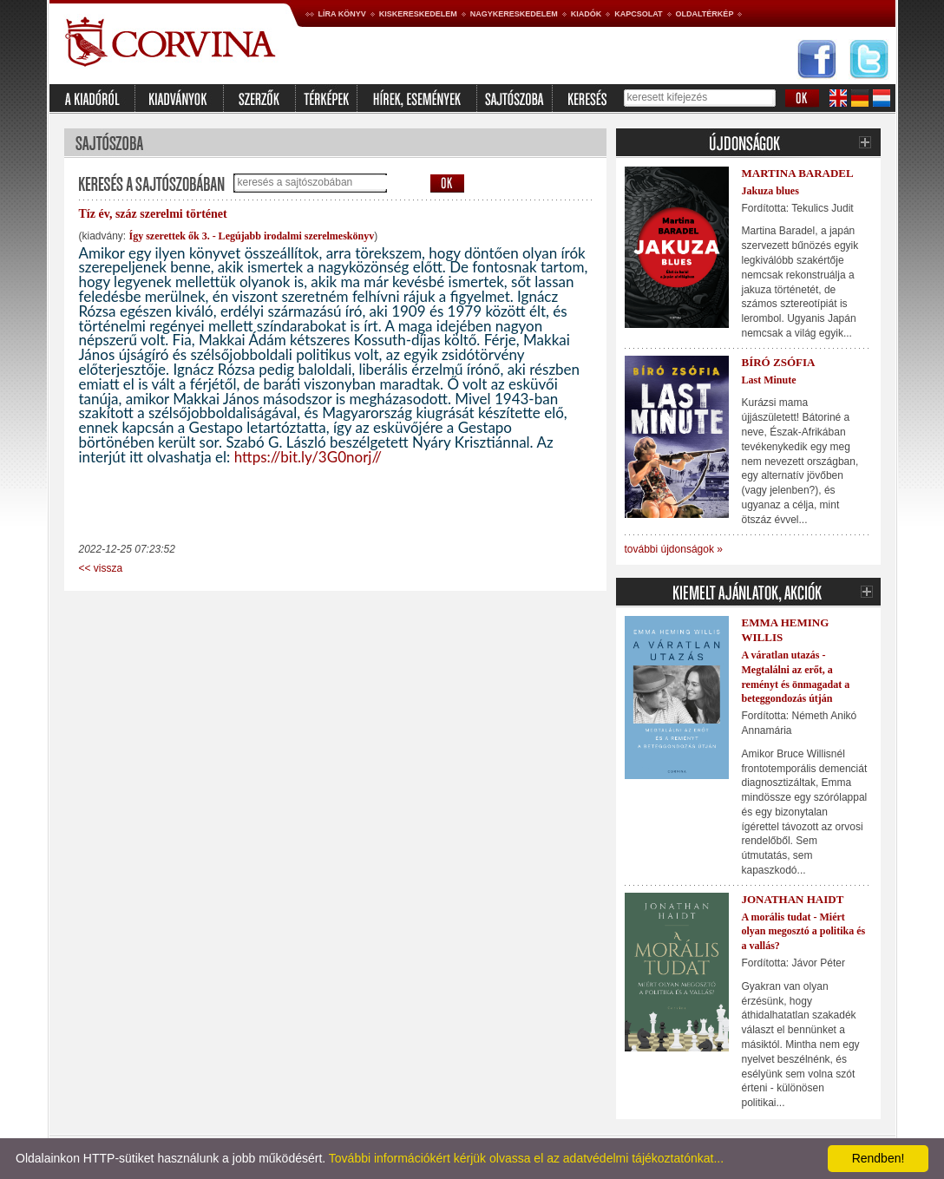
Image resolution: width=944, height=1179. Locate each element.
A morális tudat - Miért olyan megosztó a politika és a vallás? (804, 932)
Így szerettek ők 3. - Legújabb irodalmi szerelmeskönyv (252, 236)
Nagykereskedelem (514, 14)
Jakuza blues (770, 191)
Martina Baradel (798, 173)
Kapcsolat (638, 14)
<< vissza (101, 568)
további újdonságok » (674, 549)
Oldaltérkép (705, 14)
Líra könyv (342, 14)
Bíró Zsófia (779, 362)
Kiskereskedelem (418, 14)
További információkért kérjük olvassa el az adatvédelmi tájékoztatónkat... (526, 1158)
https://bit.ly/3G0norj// (308, 457)
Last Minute (769, 380)
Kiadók (586, 14)
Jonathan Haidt (793, 899)
